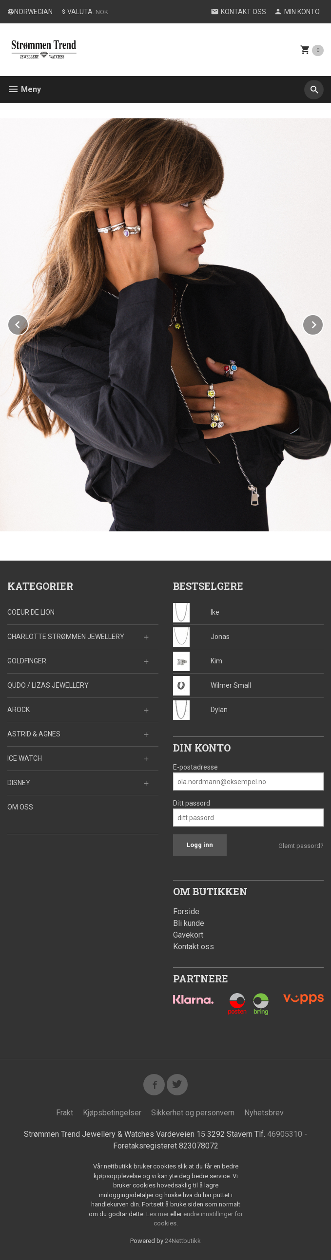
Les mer (158, 1214)
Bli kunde (188, 923)
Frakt (64, 1112)
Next (323, 323)
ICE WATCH (24, 758)
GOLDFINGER (26, 661)
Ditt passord (191, 803)
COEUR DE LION (31, 612)
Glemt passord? (301, 845)
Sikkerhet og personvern (192, 1112)
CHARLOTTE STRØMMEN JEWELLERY (65, 636)
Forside (186, 911)
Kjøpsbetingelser (112, 1112)
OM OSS (20, 807)
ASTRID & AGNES (33, 734)
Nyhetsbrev (264, 1112)
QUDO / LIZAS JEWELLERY (48, 685)
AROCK (18, 710)
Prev (28, 323)
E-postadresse (195, 767)
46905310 (284, 1134)
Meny (24, 89)
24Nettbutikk (183, 1240)
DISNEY (18, 783)
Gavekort (188, 935)
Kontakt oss (193, 946)
